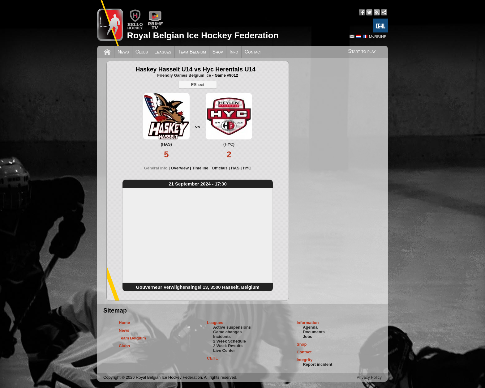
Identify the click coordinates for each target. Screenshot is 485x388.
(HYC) (228, 144)
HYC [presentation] (247, 168)
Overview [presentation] (180, 168)
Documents (314, 332)
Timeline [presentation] (200, 168)
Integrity (304, 359)
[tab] (157, 168)
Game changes (227, 332)
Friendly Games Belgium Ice (184, 75)
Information (308, 322)
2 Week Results (227, 345)
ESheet (197, 84)
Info (234, 51)
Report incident (317, 364)
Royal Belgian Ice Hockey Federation (202, 35)
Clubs (141, 51)
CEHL (212, 358)
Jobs (307, 336)
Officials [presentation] (219, 168)
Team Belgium (192, 51)
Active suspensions (232, 327)
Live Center (224, 350)
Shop (217, 51)
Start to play (362, 51)
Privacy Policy (369, 377)
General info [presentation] (156, 168)
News (123, 51)
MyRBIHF (377, 36)
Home (124, 322)
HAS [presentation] (235, 168)
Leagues (162, 51)
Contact (253, 51)
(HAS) (166, 144)
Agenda (310, 327)
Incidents (222, 336)
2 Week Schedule (229, 341)
